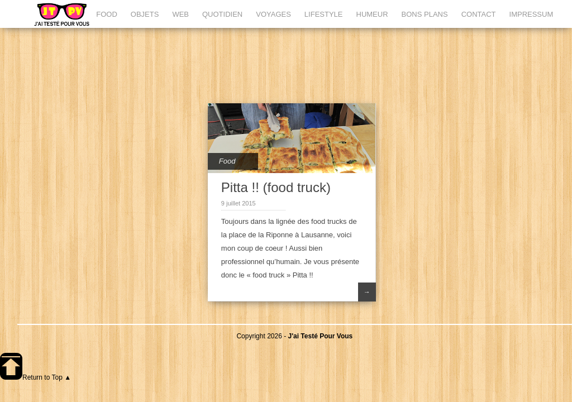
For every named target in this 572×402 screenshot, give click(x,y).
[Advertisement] (294, 64)
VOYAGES (273, 14)
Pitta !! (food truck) (276, 187)
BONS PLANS (425, 14)
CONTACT (478, 14)
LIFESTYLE (323, 14)
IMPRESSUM (531, 14)
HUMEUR (372, 14)
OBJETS (145, 14)
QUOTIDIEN (222, 14)
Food (227, 161)
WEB (180, 14)
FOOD (106, 14)
